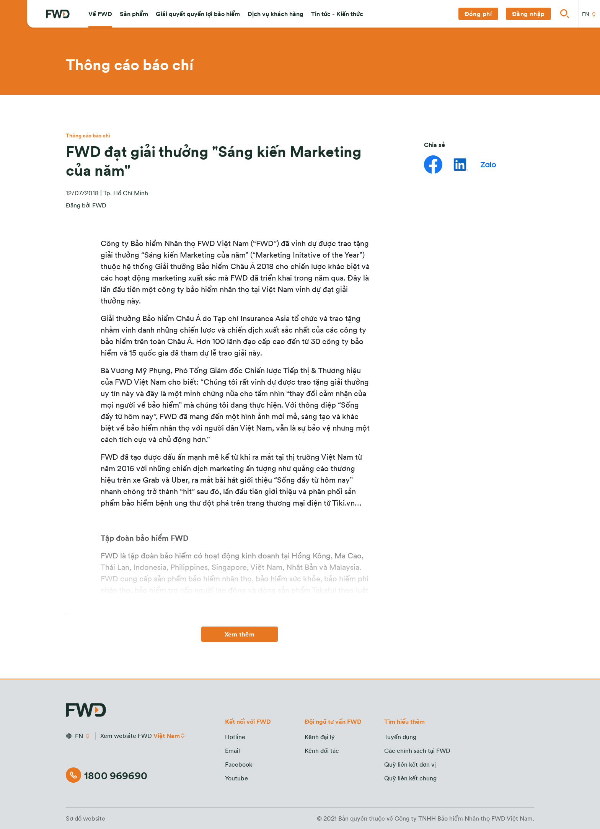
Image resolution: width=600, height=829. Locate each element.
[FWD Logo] (57, 14)
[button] (100, 14)
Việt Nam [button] (166, 735)
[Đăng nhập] (528, 14)
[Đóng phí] (478, 14)
